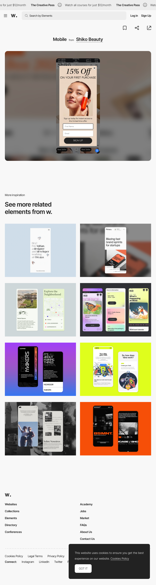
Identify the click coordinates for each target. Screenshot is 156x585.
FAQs (83, 525)
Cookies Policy (14, 556)
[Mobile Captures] (115, 369)
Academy (86, 504)
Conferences (13, 532)
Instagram (28, 561)
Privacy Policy (56, 556)
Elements (11, 518)
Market (84, 518)
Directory (11, 525)
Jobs (83, 511)
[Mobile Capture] (40, 369)
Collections (12, 511)
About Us (86, 532)
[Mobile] (40, 250)
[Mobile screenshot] (40, 428)
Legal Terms (35, 556)
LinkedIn (44, 561)
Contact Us (87, 538)
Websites (11, 504)
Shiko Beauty (89, 39)
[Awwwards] (14, 15)
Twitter (58, 561)
